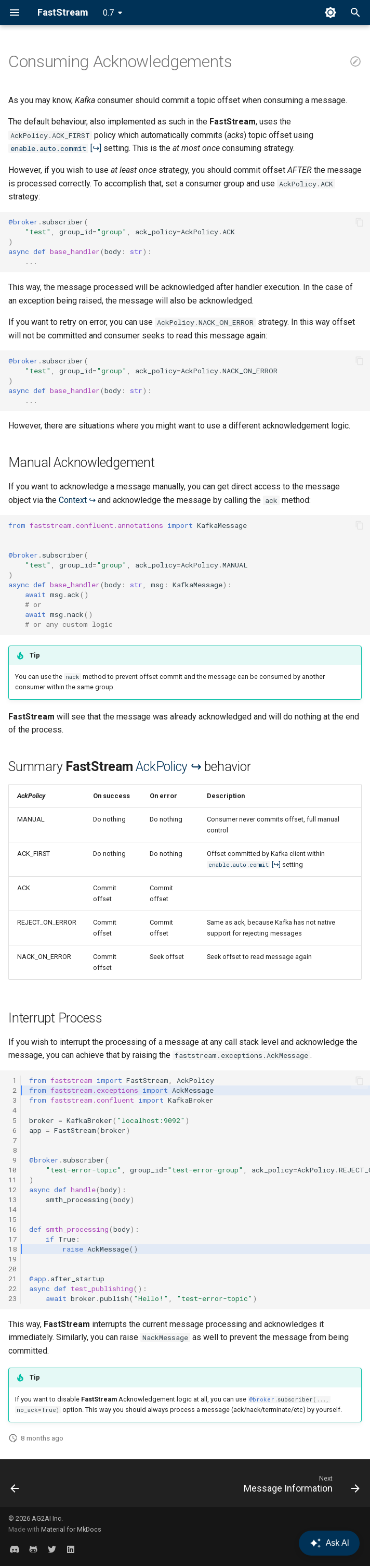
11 (12, 1179)
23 (12, 1298)
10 (12, 1169)
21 (12, 1278)
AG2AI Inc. (47, 1518)
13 (12, 1199)
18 (12, 1249)
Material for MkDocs (71, 1529)
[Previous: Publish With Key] (15, 1486)
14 (12, 1209)
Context (73, 500)
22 (12, 1288)
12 (12, 1189)
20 (12, 1268)
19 (12, 1259)
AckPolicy (162, 766)
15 (12, 1219)
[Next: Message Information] (299, 1486)
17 (12, 1239)
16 (12, 1229)
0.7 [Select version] (108, 13)
